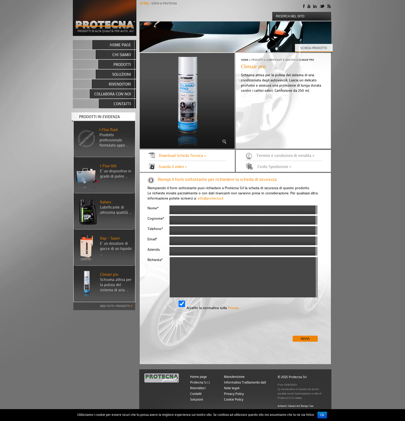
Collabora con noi (112, 93)
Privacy (233, 307)
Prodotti (257, 60)
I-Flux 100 (108, 165)
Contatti (122, 103)
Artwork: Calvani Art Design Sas (296, 406)
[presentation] (186, 326)
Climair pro (109, 274)
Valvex (105, 201)
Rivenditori (120, 84)
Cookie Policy (233, 399)
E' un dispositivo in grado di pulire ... (115, 173)
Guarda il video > (173, 166)
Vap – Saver (110, 238)
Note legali (231, 388)
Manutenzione (234, 376)
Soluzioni (121, 74)
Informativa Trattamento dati (245, 382)
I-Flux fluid (108, 129)
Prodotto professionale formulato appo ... (113, 140)
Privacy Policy (234, 393)
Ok (322, 415)
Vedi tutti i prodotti (116, 305)
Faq (145, 3)
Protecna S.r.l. (200, 382)
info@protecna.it (210, 198)
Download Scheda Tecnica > (182, 155)
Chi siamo (121, 54)
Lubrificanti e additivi (280, 60)
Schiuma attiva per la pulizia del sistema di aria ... (115, 284)
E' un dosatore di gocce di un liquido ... (115, 248)
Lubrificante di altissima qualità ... (115, 209)
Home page (120, 44)
